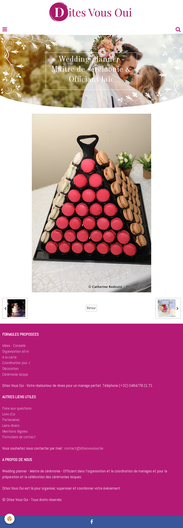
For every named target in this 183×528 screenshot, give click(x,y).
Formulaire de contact (19, 436)
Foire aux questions (17, 408)
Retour (91, 308)
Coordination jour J (16, 362)
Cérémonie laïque (15, 374)
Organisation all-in (15, 351)
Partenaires (11, 419)
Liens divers (10, 425)
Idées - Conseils (14, 345)
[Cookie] (9, 519)
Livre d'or (8, 414)
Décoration (10, 368)
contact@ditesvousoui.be (83, 448)
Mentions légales (15, 431)
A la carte (9, 357)
